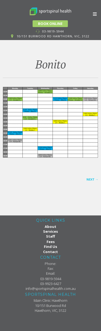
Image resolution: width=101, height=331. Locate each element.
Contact (50, 251)
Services (50, 231)
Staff (50, 236)
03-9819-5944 (53, 31)
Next (92, 179)
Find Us (50, 246)
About (50, 226)
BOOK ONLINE (50, 23)
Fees (51, 241)
